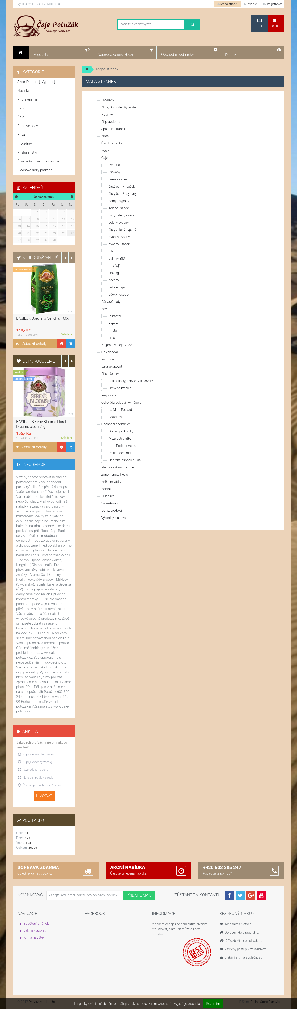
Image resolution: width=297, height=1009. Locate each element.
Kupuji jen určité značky (38, 754)
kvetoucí (115, 165)
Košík (105, 150)
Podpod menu (126, 446)
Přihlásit (250, 4)
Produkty (107, 100)
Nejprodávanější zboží (116, 345)
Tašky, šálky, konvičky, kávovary (131, 381)
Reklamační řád (120, 453)
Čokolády (115, 417)
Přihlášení (108, 496)
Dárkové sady (110, 302)
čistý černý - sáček (122, 186)
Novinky (107, 114)
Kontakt (107, 489)
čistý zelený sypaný (122, 230)
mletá (113, 330)
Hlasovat (44, 796)
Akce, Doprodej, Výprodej (118, 107)
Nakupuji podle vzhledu (38, 777)
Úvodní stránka (112, 143)
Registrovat (272, 4)
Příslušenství (110, 374)
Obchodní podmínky (115, 424)
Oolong (114, 273)
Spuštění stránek (113, 129)
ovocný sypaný (119, 237)
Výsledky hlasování (114, 518)
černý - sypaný (119, 201)
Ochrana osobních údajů (126, 460)
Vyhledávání (109, 503)
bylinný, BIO (117, 258)
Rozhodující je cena (35, 769)
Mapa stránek (228, 4)
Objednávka (109, 352)
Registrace (108, 395)
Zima (105, 136)
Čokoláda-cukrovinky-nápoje (121, 402)
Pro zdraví (108, 359)
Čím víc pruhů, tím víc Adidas (42, 785)
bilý (111, 251)
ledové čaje (117, 287)
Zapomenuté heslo (114, 474)
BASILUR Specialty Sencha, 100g (42, 318)
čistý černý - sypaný (123, 194)
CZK (259, 23)
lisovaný (114, 172)
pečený (114, 280)
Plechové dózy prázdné (117, 467)
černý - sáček (118, 179)
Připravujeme (110, 122)
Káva (104, 309)
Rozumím (213, 1004)
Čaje (104, 158)
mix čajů (115, 266)
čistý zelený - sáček (122, 215)
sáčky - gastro (119, 294)
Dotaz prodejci (111, 510)
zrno (112, 338)
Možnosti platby (120, 438)
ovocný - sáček (119, 244)
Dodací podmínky (121, 431)
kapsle (113, 323)
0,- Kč (275, 23)
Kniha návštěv (111, 482)
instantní (115, 316)
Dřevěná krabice (120, 388)
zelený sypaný (119, 222)
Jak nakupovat (111, 366)
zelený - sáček (119, 208)
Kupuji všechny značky (37, 762)
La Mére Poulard (120, 410)
